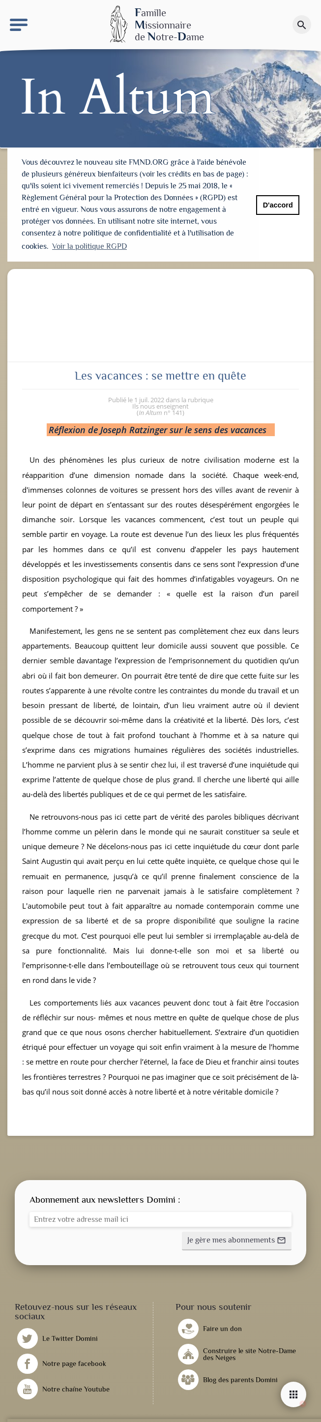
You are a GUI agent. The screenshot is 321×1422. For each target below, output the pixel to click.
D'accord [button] (278, 205)
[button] (237, 1240)
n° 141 (160, 411)
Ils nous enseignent (160, 405)
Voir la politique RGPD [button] (89, 246)
